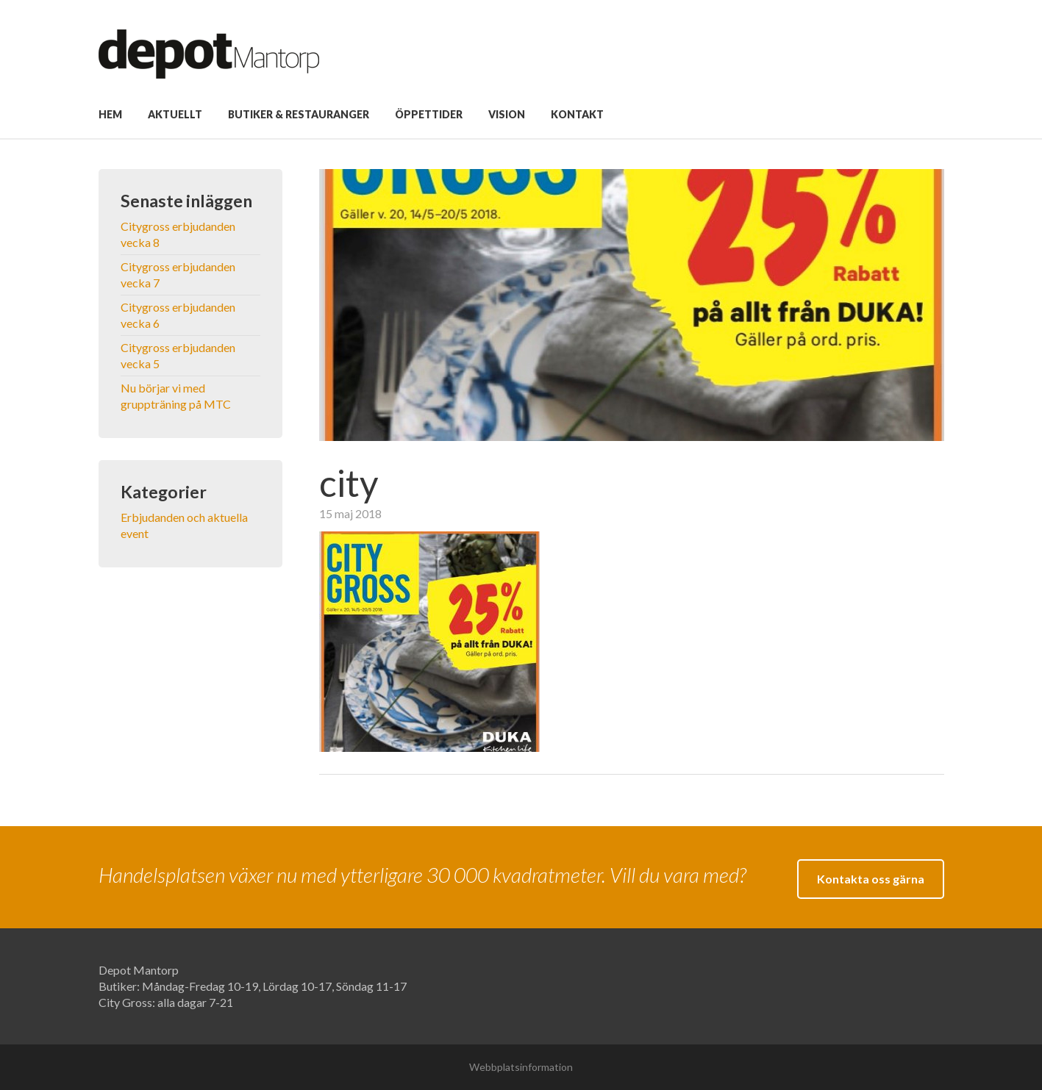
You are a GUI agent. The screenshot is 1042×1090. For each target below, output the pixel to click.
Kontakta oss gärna (870, 879)
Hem (110, 114)
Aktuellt (175, 114)
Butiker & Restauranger (298, 114)
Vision (506, 114)
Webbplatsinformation (521, 1067)
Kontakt (577, 114)
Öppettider (429, 114)
